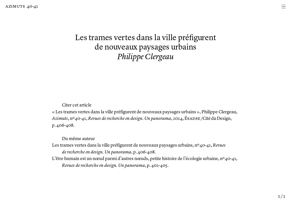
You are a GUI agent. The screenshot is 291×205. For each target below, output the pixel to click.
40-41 (32, 6)
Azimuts (15, 6)
